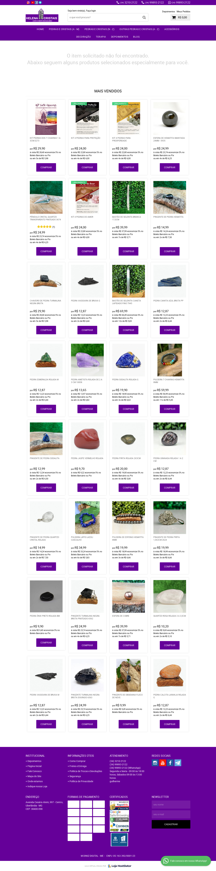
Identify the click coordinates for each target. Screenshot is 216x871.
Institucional (35, 756)
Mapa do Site (34, 776)
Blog (136, 36)
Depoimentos (168, 11)
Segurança (75, 776)
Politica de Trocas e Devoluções (86, 771)
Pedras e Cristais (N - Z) (100, 29)
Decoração (83, 36)
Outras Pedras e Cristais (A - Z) (139, 29)
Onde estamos (35, 781)
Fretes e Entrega (78, 766)
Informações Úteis (81, 756)
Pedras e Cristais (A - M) (64, 29)
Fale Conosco (35, 771)
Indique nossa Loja (37, 786)
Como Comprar (78, 761)
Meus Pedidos (183, 11)
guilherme (115, 781)
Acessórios (171, 29)
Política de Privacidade (81, 781)
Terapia (101, 36)
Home (40, 29)
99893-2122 (154, 2)
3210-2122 (128, 2)
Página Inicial (35, 766)
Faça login (91, 10)
